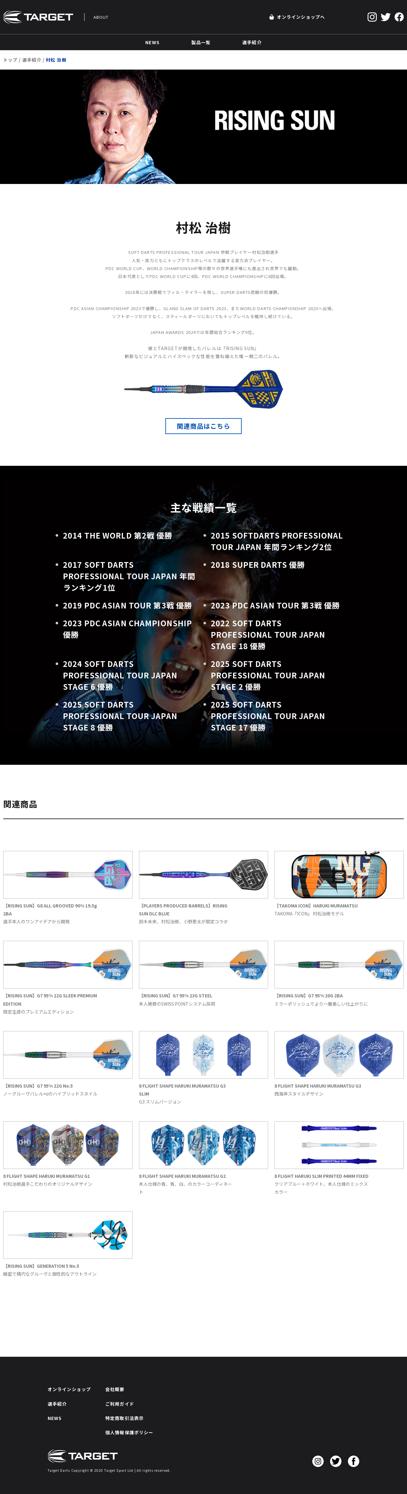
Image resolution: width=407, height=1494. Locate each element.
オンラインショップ (69, 1389)
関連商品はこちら (204, 426)
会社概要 (114, 1389)
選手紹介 (31, 60)
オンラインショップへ (297, 17)
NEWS (55, 1418)
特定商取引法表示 (124, 1418)
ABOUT (101, 17)
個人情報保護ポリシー (129, 1432)
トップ (10, 60)
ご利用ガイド (119, 1404)
